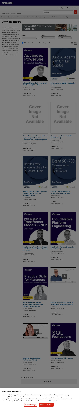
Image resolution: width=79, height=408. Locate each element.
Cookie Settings (30, 405)
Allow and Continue (46, 405)
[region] (39, 398)
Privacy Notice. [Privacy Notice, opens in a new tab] (53, 401)
